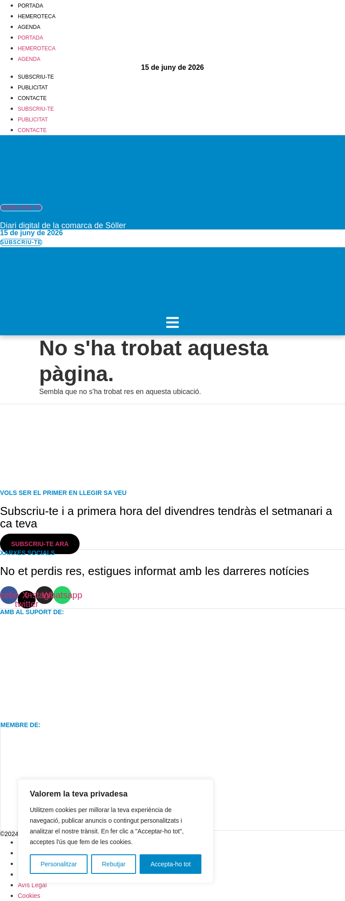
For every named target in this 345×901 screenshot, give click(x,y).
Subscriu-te (36, 77)
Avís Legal (32, 885)
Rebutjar (113, 864)
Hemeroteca (37, 16)
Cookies (29, 895)
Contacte (32, 98)
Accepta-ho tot (171, 864)
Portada (30, 6)
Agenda (29, 27)
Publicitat (33, 87)
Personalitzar (58, 864)
